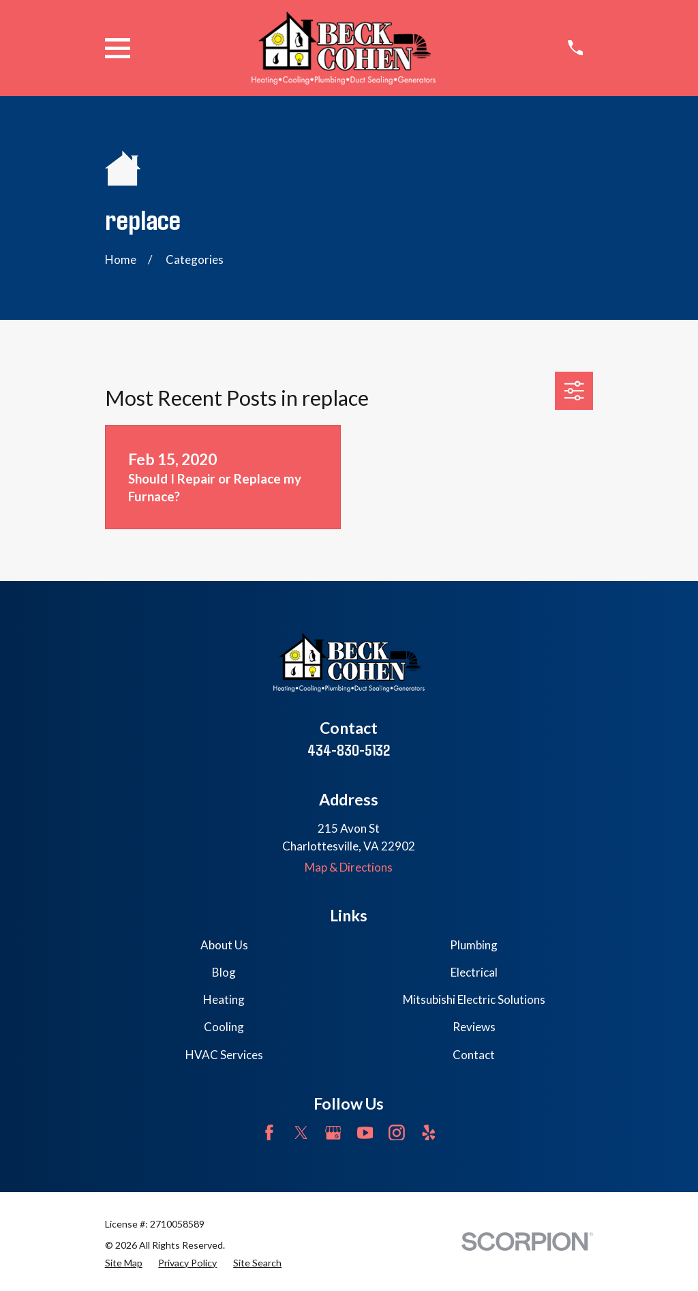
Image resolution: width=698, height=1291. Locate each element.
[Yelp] (429, 1133)
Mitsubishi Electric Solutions (474, 999)
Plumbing (474, 945)
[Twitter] (301, 1133)
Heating (224, 999)
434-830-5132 (348, 749)
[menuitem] (123, 1263)
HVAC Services (224, 1055)
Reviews (474, 1027)
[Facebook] (269, 1133)
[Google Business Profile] (333, 1133)
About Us (224, 945)
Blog (224, 972)
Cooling (224, 1027)
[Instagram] (397, 1133)
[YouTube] (365, 1133)
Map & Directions (349, 867)
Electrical (474, 972)
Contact (474, 1055)
